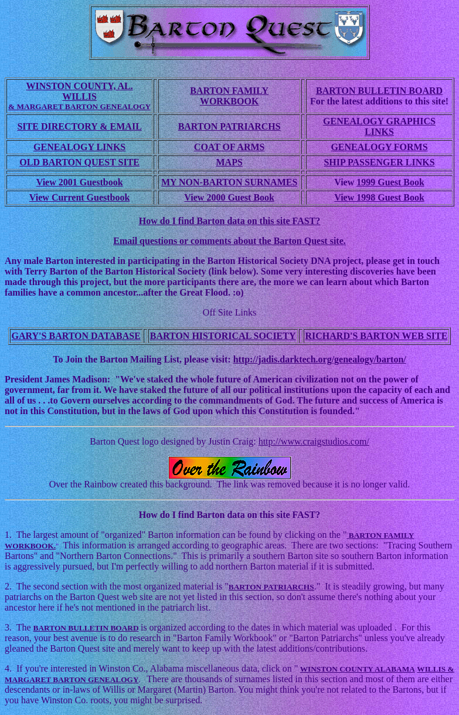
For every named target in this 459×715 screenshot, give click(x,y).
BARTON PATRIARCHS (229, 126)
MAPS (229, 162)
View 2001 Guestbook (79, 182)
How (149, 515)
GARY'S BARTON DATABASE (76, 336)
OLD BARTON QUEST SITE (79, 162)
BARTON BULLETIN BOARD (379, 91)
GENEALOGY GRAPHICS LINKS (379, 126)
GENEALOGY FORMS (379, 147)
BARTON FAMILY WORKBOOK (229, 96)
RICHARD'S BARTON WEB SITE (376, 336)
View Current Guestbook (79, 197)
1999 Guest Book (390, 182)
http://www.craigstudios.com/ (314, 441)
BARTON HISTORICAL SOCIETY (223, 336)
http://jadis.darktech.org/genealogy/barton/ (319, 359)
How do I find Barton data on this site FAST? (230, 221)
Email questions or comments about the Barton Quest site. (229, 241)
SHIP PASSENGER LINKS (379, 162)
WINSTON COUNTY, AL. (79, 86)
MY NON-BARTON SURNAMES (229, 182)
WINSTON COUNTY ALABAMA (357, 669)
